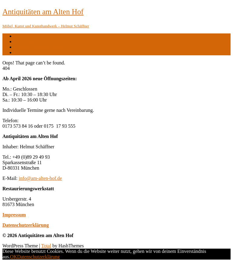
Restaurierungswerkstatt (38, 47)
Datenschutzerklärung (25, 225)
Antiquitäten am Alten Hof (42, 12)
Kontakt (22, 52)
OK (13, 256)
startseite (23, 36)
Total (46, 245)
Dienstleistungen (31, 41)
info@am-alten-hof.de (40, 178)
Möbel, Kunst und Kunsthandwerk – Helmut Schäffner (45, 26)
